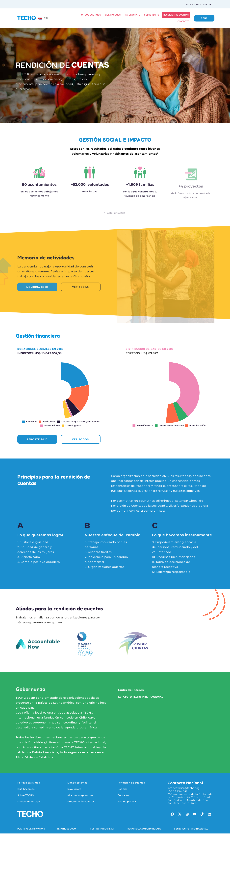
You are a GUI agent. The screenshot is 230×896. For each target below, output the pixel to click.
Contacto (183, 21)
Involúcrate (132, 15)
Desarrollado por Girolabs (144, 829)
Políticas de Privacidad (31, 829)
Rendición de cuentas (176, 15)
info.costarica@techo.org (183, 788)
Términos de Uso (66, 829)
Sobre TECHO (151, 15)
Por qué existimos (90, 15)
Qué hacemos (113, 15)
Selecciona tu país (198, 4)
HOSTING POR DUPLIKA (102, 829)
